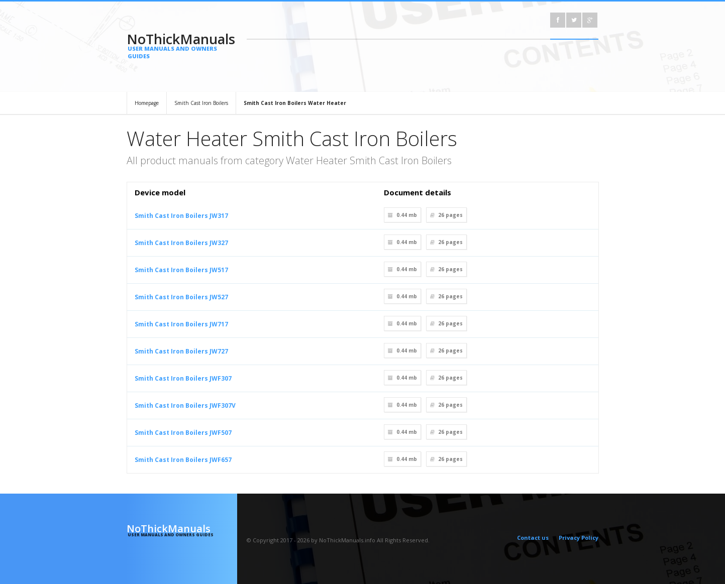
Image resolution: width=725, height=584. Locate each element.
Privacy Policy (578, 537)
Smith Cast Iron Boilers (201, 102)
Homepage (147, 102)
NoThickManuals (182, 45)
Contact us (533, 537)
